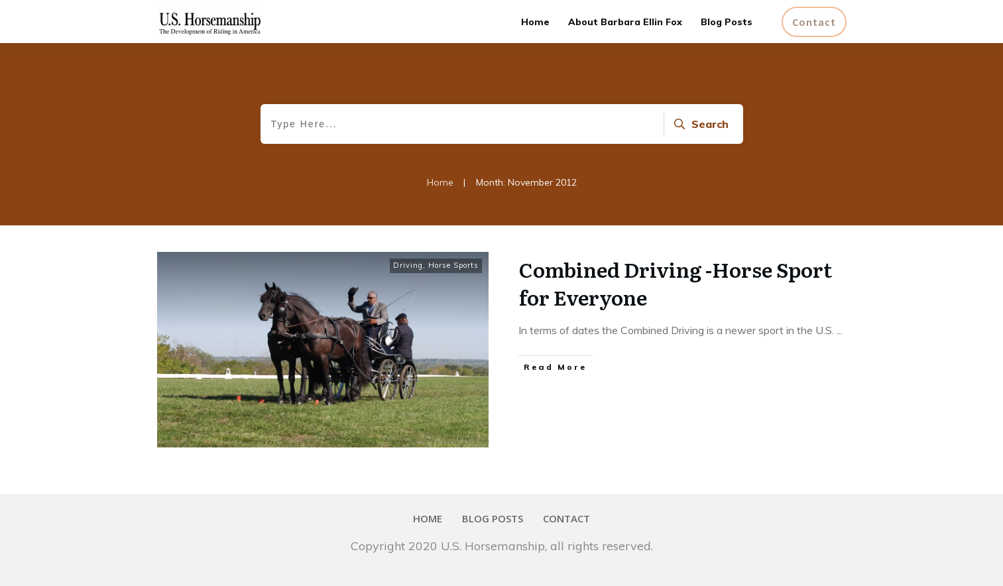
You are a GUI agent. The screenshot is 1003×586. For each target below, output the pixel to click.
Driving (408, 265)
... (840, 330)
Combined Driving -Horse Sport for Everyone (675, 283)
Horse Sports (453, 265)
